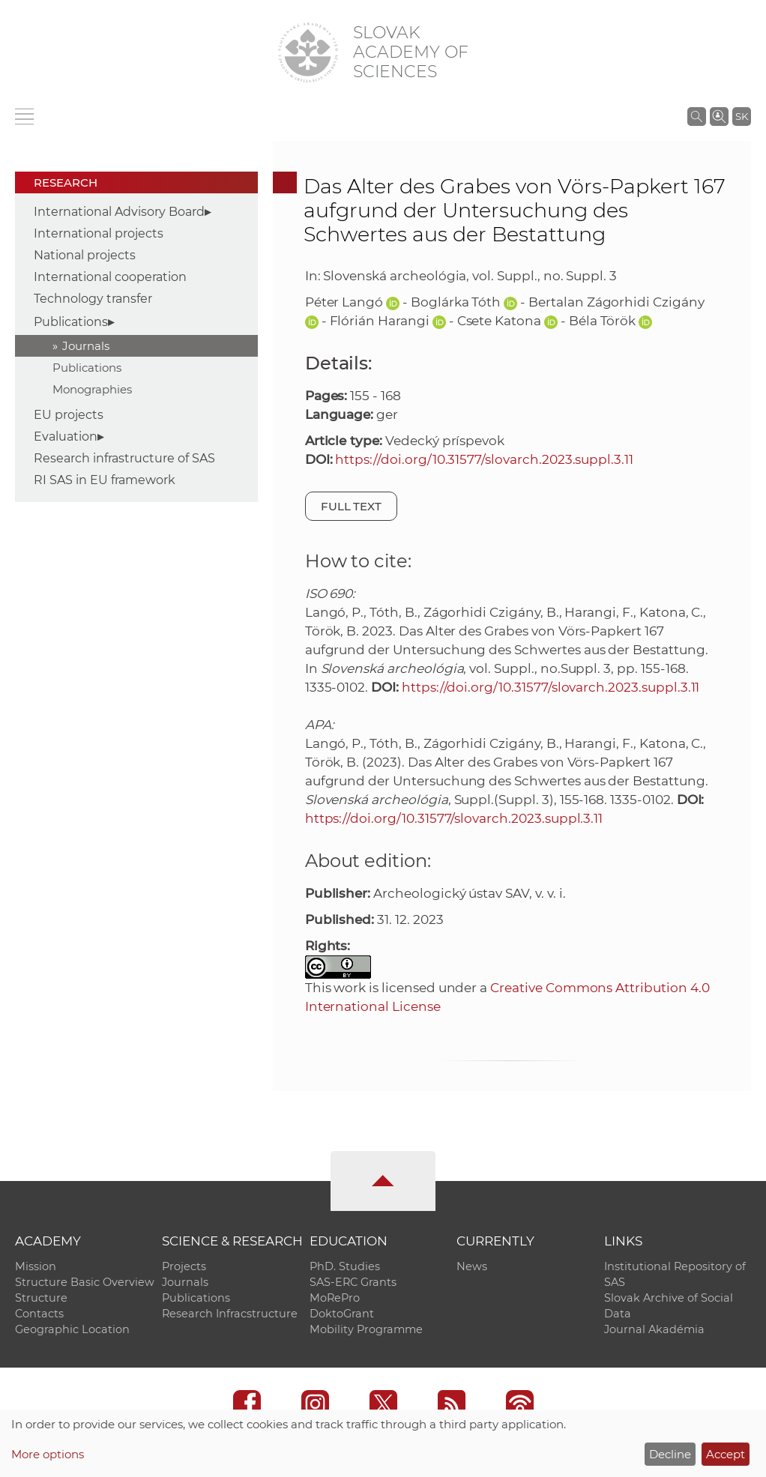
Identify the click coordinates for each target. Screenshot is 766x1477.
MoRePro (335, 1298)
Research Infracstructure (230, 1313)
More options (47, 1454)
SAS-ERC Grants (353, 1282)
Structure (41, 1298)
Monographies (92, 389)
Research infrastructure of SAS (124, 458)
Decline (670, 1454)
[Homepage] (308, 52)
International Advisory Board (119, 212)
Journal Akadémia (654, 1329)
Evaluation (65, 436)
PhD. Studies (345, 1266)
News (471, 1266)
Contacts (39, 1313)
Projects (184, 1266)
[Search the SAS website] (696, 116)
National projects (85, 255)
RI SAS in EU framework (104, 480)
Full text (351, 506)
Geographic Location (72, 1329)
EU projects (68, 415)
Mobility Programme (366, 1329)
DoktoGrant (342, 1313)
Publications (71, 322)
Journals (85, 346)
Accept (725, 1454)
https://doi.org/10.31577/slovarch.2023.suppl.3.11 (484, 459)
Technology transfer (93, 299)
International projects (98, 233)
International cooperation (110, 277)
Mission (35, 1266)
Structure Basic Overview (84, 1282)
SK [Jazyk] (741, 116)
